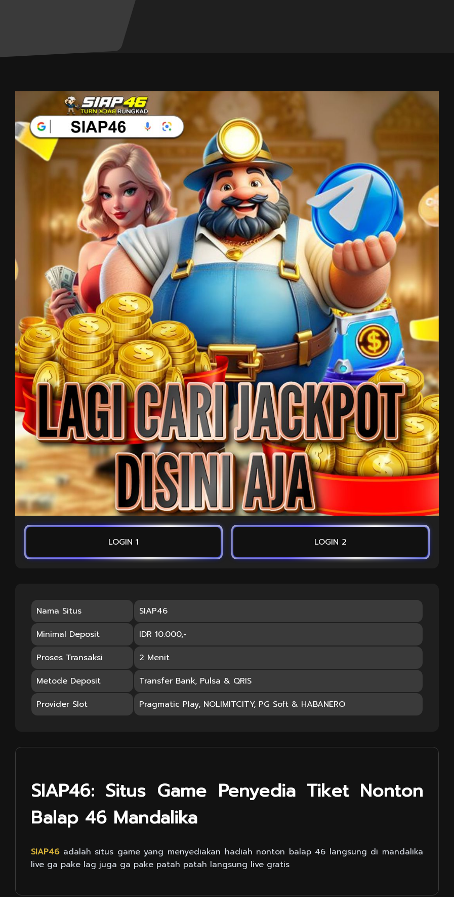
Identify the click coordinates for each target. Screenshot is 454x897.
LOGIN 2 (330, 542)
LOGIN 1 (123, 542)
